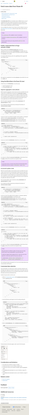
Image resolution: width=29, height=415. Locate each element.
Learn (1, 3)
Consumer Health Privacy (6, 410)
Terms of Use (13, 410)
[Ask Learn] (26, 3)
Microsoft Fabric (5, 3)
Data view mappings (6, 379)
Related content (4, 18)
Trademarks (18, 410)
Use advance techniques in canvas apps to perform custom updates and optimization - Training (14, 398)
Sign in (27, 1)
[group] (14, 131)
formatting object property (10, 277)
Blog (14, 409)
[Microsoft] (14, 1)
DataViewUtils (5, 380)
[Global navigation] (1, 1)
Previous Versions (9, 409)
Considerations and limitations (6, 17)
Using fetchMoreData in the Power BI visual (8, 14)
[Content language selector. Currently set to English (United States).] (6, 407)
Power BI (10, 3)
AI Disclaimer (4, 409)
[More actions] (27, 3)
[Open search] (25, 1)
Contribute (18, 409)
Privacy (22, 409)
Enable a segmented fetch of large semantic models (9, 13)
